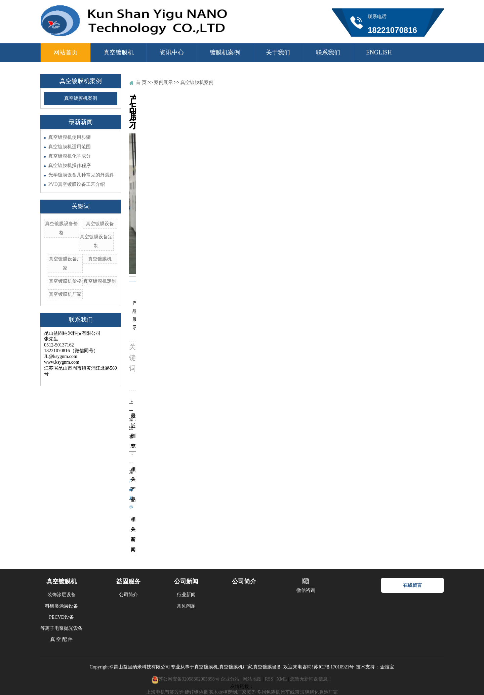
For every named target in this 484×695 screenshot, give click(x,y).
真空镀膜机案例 (80, 98)
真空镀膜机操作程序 (69, 165)
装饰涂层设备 (61, 594)
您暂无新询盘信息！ (311, 679)
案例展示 (163, 82)
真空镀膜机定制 (99, 281)
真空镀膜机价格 (65, 281)
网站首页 (65, 52)
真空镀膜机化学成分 (69, 156)
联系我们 (328, 52)
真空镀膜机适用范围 (69, 146)
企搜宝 (387, 666)
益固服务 (128, 581)
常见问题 (186, 606)
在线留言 (412, 585)
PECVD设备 (61, 617)
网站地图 (252, 679)
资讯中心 (172, 52)
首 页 (141, 82)
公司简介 (128, 594)
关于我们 (278, 52)
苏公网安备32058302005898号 (188, 679)
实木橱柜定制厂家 (227, 692)
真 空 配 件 (61, 639)
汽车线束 (290, 692)
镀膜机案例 (225, 52)
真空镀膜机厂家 (65, 294)
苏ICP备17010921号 (334, 666)
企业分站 (229, 679)
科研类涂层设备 (61, 606)
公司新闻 (186, 581)
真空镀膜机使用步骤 (69, 137)
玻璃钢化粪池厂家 (319, 692)
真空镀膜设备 (100, 223)
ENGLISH (379, 52)
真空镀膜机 (119, 52)
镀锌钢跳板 (196, 692)
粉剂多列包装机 (263, 692)
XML (282, 679)
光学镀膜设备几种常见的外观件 (81, 174)
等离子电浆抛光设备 (61, 628)
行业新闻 (186, 594)
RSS (269, 679)
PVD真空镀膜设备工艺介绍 (76, 184)
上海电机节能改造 (165, 692)
